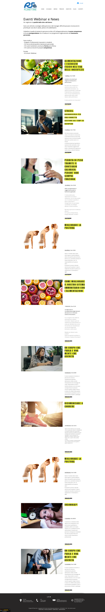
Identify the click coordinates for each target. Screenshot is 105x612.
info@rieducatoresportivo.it (62, 601)
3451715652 (43, 600)
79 (45, 601)
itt (71, 608)
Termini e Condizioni (48, 609)
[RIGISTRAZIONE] (69, 104)
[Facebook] (48, 596)
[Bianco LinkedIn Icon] (47, 596)
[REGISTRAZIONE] (69, 152)
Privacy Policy (41, 609)
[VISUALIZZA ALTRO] (69, 341)
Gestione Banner (62, 609)
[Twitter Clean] (50, 596)
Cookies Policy (55, 609)
